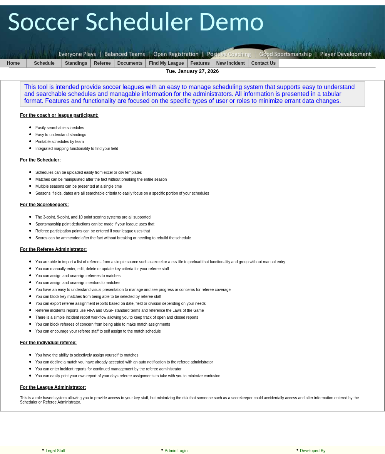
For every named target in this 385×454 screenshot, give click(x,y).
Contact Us (263, 63)
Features (200, 63)
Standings (76, 63)
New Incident (230, 63)
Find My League (166, 63)
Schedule (44, 63)
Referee (102, 63)
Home (13, 63)
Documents (129, 63)
